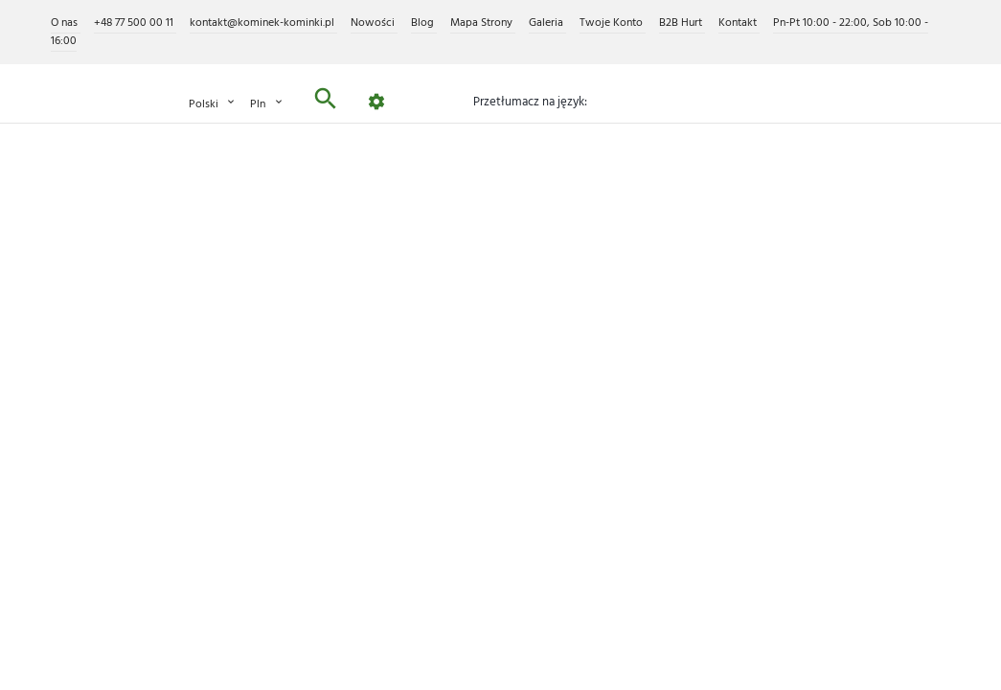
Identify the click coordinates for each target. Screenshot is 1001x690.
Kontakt (739, 23)
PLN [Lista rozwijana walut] (267, 104)
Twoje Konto (613, 23)
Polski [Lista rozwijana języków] (213, 104)
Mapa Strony (482, 23)
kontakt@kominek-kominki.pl (263, 23)
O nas (65, 23)
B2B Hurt (682, 23)
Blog (424, 23)
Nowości (374, 23)
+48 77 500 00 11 (135, 23)
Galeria (547, 23)
